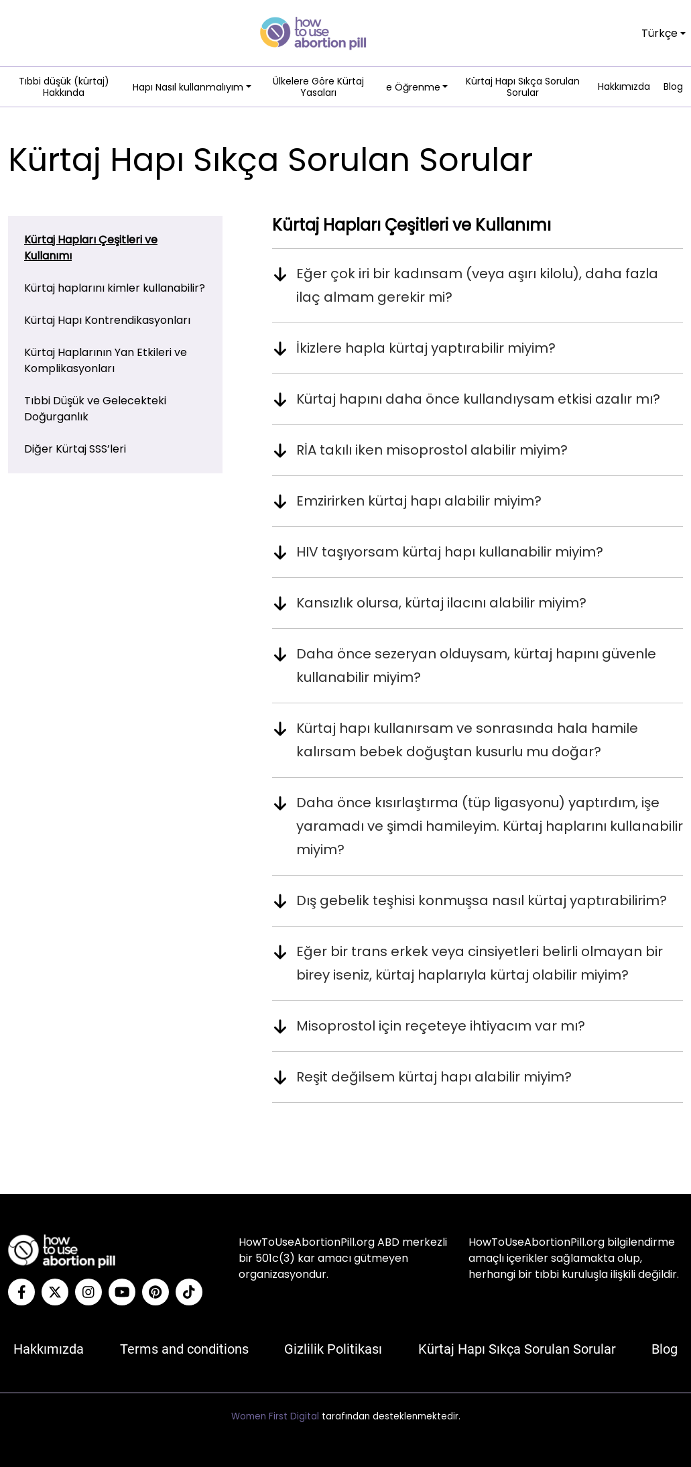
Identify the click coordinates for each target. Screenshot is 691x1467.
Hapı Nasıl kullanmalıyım (188, 87)
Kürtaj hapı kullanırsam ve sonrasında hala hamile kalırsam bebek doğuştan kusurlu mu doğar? (467, 740)
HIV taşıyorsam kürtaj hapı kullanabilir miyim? (449, 551)
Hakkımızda (624, 87)
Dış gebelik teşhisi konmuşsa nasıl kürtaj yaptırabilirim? (481, 900)
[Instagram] (88, 1292)
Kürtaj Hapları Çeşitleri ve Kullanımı (91, 247)
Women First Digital (275, 1416)
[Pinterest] (155, 1292)
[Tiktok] (189, 1292)
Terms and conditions (184, 1349)
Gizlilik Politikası (333, 1349)
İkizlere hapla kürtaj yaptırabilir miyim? (426, 348)
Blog (673, 87)
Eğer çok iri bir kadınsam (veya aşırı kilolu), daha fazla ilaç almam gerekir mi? (477, 285)
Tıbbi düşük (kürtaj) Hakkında (64, 87)
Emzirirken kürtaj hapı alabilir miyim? (419, 500)
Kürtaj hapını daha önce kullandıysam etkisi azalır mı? (478, 399)
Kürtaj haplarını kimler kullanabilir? (114, 288)
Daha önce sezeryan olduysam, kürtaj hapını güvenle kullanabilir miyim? (476, 665)
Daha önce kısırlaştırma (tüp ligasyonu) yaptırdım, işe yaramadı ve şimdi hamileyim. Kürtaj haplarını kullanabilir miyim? (489, 826)
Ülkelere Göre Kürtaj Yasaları (318, 87)
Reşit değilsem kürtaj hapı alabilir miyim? (434, 1076)
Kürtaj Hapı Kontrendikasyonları (107, 320)
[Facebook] (21, 1292)
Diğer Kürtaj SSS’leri (75, 449)
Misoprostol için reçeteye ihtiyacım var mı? (440, 1025)
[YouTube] (122, 1292)
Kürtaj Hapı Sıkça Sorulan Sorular (523, 87)
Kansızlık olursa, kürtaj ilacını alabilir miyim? (441, 602)
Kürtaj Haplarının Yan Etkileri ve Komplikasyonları (105, 360)
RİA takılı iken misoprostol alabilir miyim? (432, 450)
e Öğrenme (413, 87)
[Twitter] (55, 1292)
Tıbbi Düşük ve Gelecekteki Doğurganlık (95, 408)
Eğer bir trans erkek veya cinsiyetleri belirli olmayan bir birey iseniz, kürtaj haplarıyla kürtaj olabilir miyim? (479, 963)
